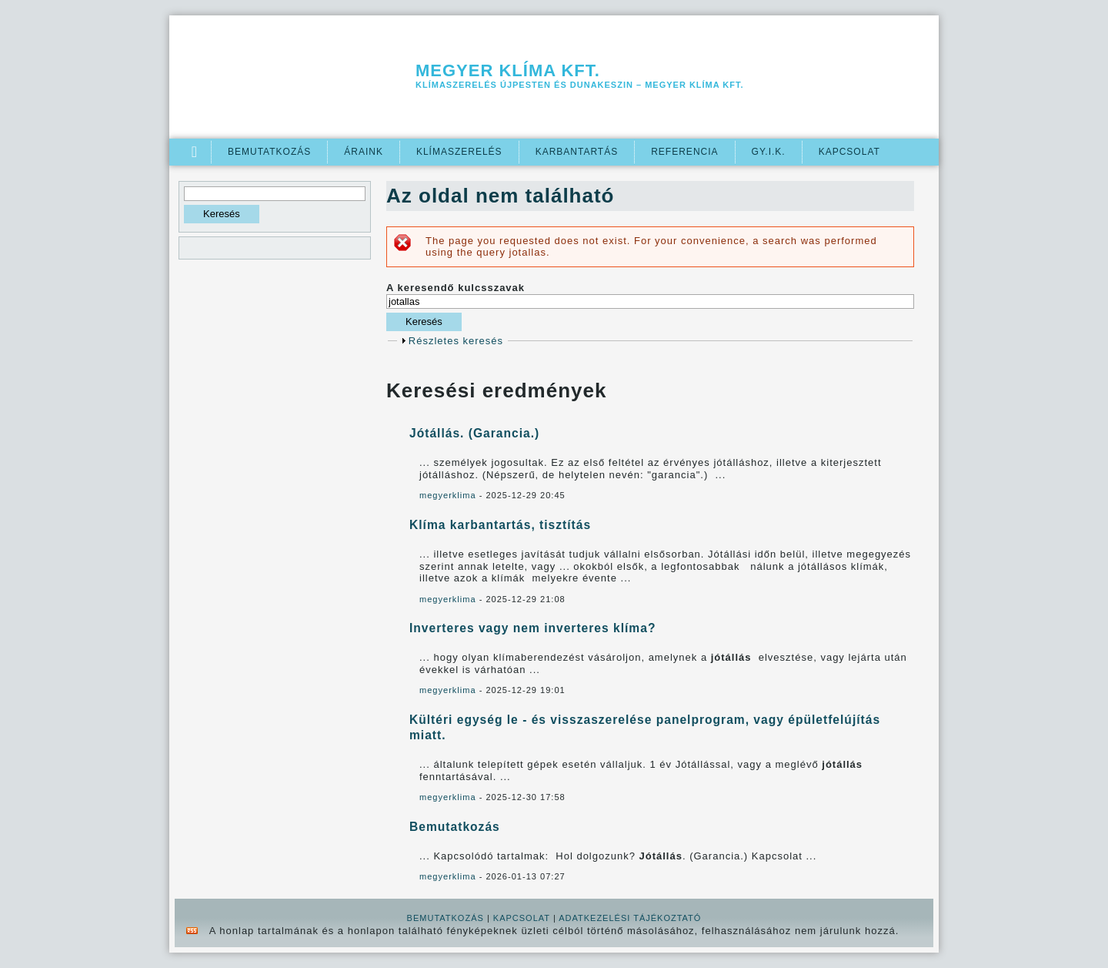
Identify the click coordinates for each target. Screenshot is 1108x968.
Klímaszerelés (459, 151)
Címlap (195, 152)
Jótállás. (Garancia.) (474, 433)
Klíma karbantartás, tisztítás (500, 524)
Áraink (363, 151)
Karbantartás (577, 151)
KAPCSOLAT (521, 918)
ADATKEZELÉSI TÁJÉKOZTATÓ (630, 918)
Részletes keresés (456, 341)
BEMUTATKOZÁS (445, 918)
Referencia (684, 151)
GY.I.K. (769, 151)
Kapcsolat (849, 151)
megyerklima (447, 495)
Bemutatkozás (269, 151)
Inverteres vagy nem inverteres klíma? (532, 628)
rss (192, 930)
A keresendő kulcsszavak (455, 287)
